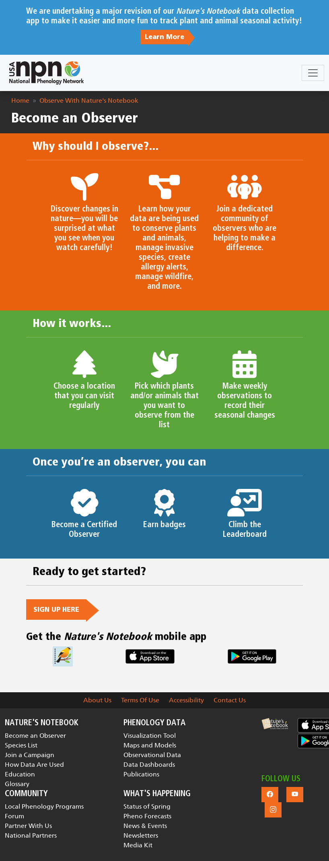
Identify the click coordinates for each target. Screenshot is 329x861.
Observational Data (152, 755)
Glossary (17, 784)
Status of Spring (147, 806)
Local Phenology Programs (44, 806)
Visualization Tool (149, 735)
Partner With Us (28, 826)
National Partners (31, 835)
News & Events (145, 826)
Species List (21, 745)
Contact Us (230, 700)
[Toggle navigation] (313, 73)
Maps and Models (149, 745)
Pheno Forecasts (147, 816)
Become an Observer (35, 735)
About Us (97, 700)
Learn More (164, 37)
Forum (14, 816)
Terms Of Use (140, 700)
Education (20, 774)
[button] (274, 723)
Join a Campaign (29, 755)
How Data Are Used (34, 764)
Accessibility (186, 700)
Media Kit (137, 845)
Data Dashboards (149, 764)
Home (20, 100)
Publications (141, 774)
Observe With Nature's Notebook (88, 100)
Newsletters (140, 835)
